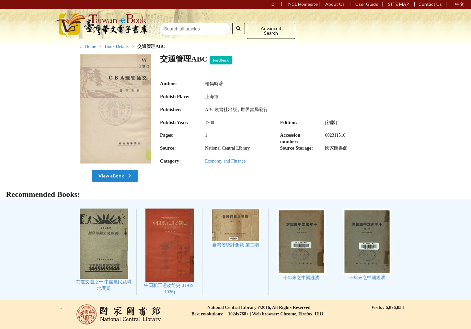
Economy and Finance (225, 161)
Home (90, 46)
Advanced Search (271, 31)
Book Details (117, 46)
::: (82, 46)
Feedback (221, 60)
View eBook (115, 175)
